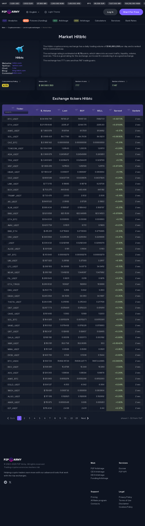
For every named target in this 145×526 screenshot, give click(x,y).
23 (77, 418)
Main (3, 27)
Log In (110, 12)
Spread (115, 110)
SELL (97, 110)
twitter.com (17, 65)
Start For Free (131, 12)
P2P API (122, 471)
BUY (79, 110)
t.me (14, 68)
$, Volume (43, 110)
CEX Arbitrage (97, 471)
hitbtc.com (17, 63)
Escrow (122, 468)
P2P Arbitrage (97, 468)
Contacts (95, 503)
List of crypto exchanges (31, 27)
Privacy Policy (125, 497)
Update (133, 110)
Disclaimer (124, 503)
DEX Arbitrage (97, 475)
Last (62, 110)
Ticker (17, 108)
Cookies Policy (126, 507)
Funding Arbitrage (99, 478)
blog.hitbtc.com (19, 70)
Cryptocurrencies (14, 27)
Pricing (94, 497)
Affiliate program (99, 500)
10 (65, 418)
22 (71, 418)
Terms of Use (125, 500)
